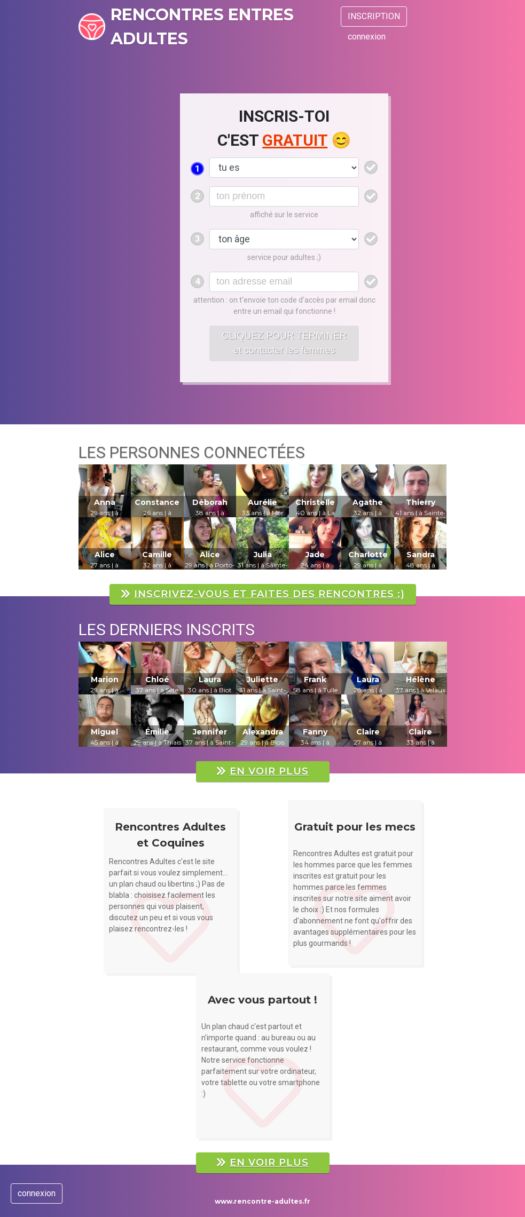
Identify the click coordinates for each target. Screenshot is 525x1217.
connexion (367, 36)
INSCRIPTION (374, 16)
